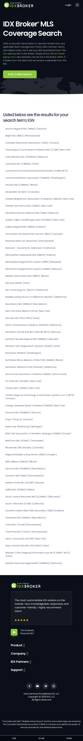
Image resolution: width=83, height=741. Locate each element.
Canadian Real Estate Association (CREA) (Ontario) (32, 142)
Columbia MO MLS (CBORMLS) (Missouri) (26, 156)
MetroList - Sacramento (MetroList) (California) (30, 247)
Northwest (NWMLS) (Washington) (23, 352)
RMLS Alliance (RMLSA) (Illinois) (21, 461)
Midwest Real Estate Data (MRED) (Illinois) (27, 275)
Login (68, 4)
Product (16, 645)
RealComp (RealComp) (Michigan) (23, 426)
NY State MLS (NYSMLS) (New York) (23, 381)
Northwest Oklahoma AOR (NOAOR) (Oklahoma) (31, 367)
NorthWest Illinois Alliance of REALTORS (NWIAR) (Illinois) (34, 360)
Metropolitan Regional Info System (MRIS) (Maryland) (33, 261)
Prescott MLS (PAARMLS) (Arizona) (23, 412)
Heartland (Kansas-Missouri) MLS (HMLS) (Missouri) (32, 212)
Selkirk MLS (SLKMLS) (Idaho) (20, 489)
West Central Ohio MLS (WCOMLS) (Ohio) (27, 545)
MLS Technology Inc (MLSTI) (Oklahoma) (26, 289)
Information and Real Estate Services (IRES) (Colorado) (34, 233)
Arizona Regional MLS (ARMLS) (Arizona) (26, 128)
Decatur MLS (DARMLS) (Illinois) (21, 184)
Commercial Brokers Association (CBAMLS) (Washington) (35, 177)
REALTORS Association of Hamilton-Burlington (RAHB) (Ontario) (38, 433)
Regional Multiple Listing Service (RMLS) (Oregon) (31, 454)
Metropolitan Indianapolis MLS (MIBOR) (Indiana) (30, 254)
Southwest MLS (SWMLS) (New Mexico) (25, 517)
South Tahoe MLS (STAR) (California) (24, 503)
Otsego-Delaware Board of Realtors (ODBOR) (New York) (35, 405)
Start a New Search (20, 74)
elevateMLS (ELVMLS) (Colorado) (22, 191)
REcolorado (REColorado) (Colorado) (24, 447)
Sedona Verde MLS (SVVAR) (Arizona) (24, 482)
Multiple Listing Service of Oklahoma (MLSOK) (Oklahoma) (36, 296)
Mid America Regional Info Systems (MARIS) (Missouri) (33, 268)
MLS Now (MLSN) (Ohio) (17, 283)
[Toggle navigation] (77, 5)
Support (17, 670)
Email (41, 738)
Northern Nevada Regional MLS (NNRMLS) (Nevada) (31, 339)
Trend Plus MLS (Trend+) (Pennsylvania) (26, 531)
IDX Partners (20, 662)
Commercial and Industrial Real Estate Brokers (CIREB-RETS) (36, 170)
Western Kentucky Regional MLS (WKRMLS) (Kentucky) (33, 563)
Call (14, 738)
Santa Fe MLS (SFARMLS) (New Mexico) (25, 468)
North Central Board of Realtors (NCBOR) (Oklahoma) (33, 325)
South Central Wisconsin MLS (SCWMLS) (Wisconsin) (32, 496)
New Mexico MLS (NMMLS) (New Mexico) (26, 304)
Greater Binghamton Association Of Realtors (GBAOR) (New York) (39, 198)
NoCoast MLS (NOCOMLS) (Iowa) (22, 318)
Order (69, 738)
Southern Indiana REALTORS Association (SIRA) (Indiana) (34, 510)
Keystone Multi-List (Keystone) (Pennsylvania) (29, 240)
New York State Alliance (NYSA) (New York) (27, 310)
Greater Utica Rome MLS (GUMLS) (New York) (29, 205)
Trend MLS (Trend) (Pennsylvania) (23, 524)
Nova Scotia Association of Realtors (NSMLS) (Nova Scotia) (36, 374)
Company (18, 653)
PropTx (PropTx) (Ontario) (19, 419)
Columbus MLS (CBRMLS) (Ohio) (22, 163)
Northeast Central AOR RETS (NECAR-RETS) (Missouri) (33, 331)
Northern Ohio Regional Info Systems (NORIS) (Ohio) (32, 346)
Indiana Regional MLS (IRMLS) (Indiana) (25, 226)
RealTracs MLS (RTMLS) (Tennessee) (24, 440)
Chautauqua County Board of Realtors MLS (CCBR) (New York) (38, 149)
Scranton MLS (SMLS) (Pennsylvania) (24, 475)
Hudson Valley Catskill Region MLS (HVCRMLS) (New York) (35, 219)
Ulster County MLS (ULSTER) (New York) (25, 538)
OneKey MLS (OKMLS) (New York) (22, 388)
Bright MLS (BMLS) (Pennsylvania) (22, 135)
